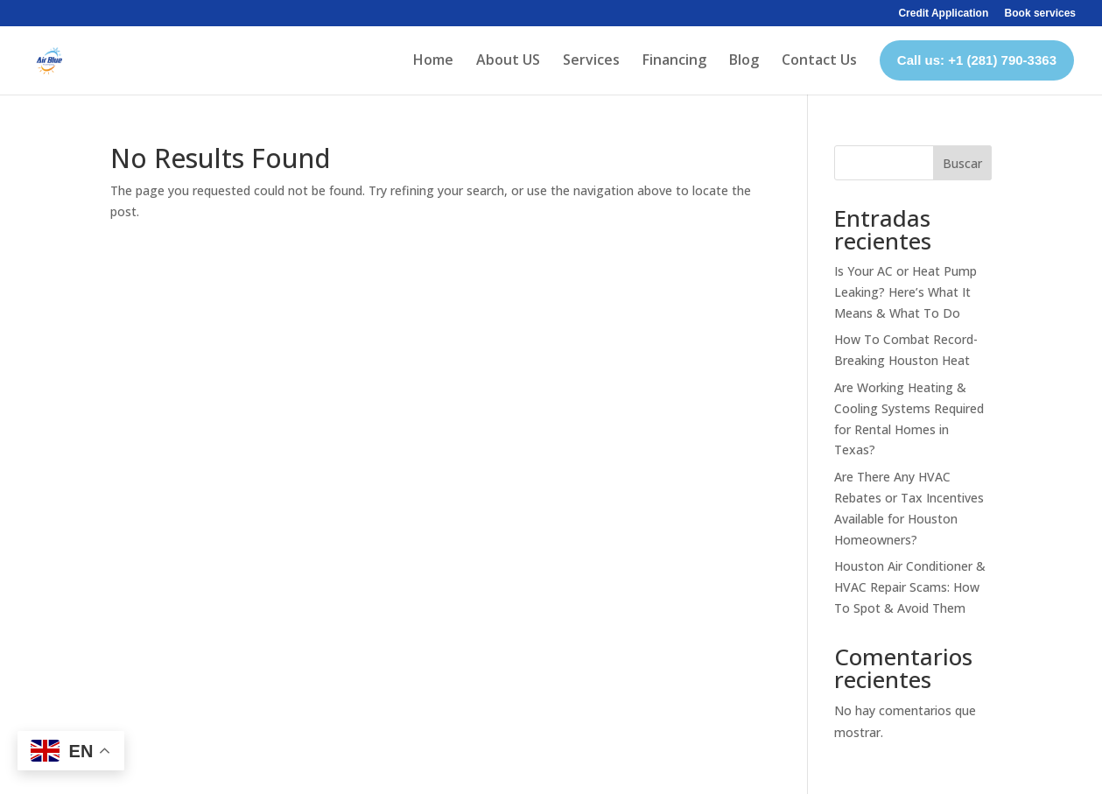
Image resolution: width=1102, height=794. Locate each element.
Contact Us (819, 59)
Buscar (962, 163)
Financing (674, 59)
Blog (744, 59)
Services (591, 59)
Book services (1040, 13)
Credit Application (943, 13)
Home (433, 59)
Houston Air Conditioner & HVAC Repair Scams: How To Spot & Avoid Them (910, 587)
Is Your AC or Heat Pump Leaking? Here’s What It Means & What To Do (905, 292)
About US (508, 59)
